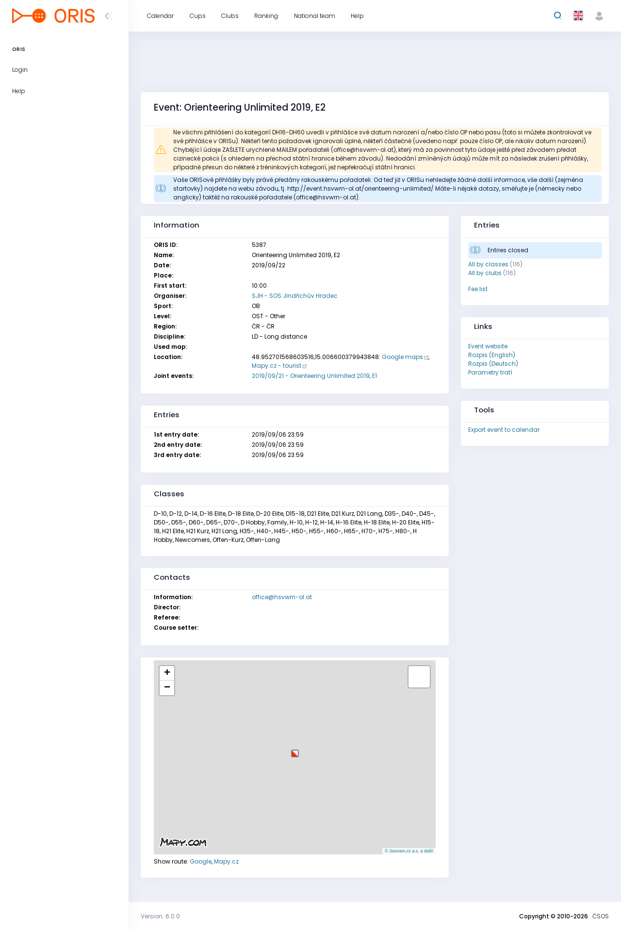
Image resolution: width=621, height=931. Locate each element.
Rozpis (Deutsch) (493, 363)
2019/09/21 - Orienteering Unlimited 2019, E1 (314, 376)
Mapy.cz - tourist (276, 365)
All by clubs (485, 273)
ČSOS (600, 916)
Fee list (478, 289)
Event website (487, 346)
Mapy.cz (226, 861)
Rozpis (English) (491, 355)
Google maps (402, 357)
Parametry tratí (490, 372)
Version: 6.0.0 (160, 916)
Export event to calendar (503, 429)
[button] (295, 749)
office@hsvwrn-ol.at (282, 597)
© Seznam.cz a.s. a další (409, 851)
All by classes (488, 264)
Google (201, 861)
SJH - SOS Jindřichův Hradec (295, 296)
